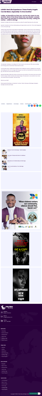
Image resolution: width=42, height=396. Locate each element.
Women (21, 103)
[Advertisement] (21, 93)
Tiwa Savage (16, 103)
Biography (3, 363)
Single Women (9, 103)
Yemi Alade (5, 7)
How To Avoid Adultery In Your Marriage (15, 166)
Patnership (4, 331)
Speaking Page (4, 338)
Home (2, 7)
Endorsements (4, 334)
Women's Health (28, 103)
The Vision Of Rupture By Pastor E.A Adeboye (16, 155)
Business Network (5, 332)
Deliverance (4, 351)
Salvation (3, 347)
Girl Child (3, 103)
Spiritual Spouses (5, 352)
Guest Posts (4, 336)
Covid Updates (4, 380)
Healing (3, 349)
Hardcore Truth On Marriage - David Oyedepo (16, 150)
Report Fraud (4, 365)
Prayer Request (4, 340)
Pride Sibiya (20, 394)
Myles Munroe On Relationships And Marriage (16, 160)
